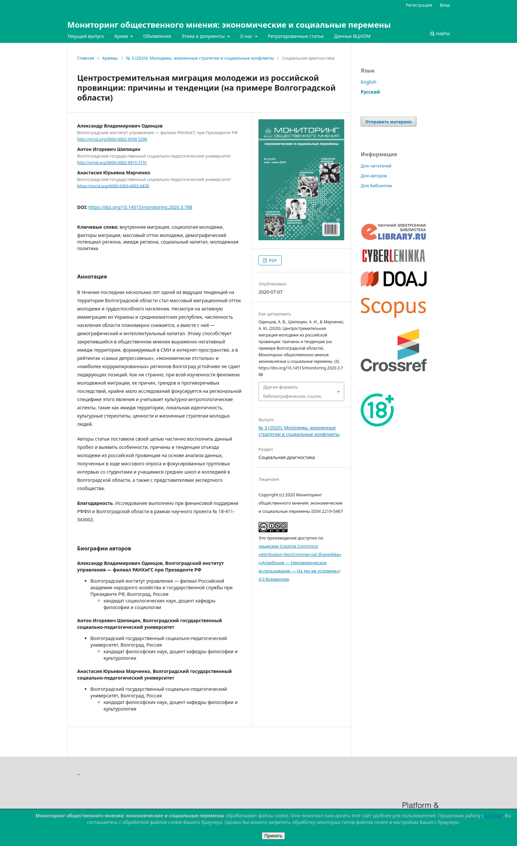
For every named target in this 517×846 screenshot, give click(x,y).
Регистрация (419, 5)
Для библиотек (376, 186)
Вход (445, 5)
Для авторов (374, 176)
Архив (121, 36)
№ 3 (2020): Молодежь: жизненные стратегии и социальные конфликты (200, 58)
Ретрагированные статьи (296, 36)
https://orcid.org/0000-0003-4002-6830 (113, 186)
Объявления (157, 36)
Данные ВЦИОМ (352, 36)
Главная (85, 58)
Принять (273, 835)
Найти (440, 33)
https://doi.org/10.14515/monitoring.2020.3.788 (140, 207)
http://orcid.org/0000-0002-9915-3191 (112, 162)
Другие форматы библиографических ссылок (292, 391)
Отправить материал (388, 122)
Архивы (110, 58)
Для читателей (376, 166)
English (369, 82)
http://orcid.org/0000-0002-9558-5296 (112, 139)
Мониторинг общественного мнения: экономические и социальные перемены (229, 24)
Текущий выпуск (85, 36)
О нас (247, 36)
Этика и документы (204, 36)
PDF (272, 260)
